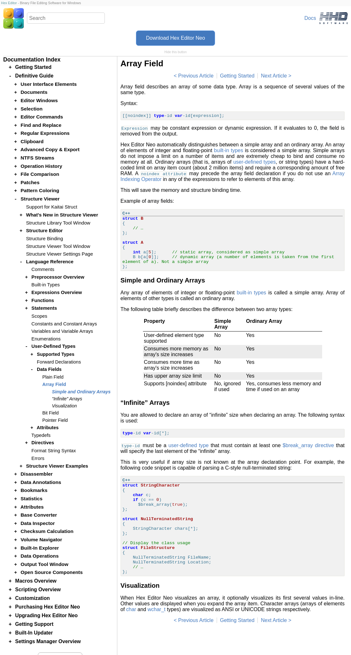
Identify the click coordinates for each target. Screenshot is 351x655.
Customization (32, 598)
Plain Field (52, 377)
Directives (42, 442)
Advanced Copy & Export (50, 149)
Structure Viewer (40, 198)
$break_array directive (308, 445)
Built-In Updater (34, 632)
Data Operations (40, 556)
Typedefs (41, 435)
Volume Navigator (41, 539)
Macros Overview (35, 581)
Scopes (39, 316)
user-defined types (254, 162)
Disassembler (37, 474)
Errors (37, 458)
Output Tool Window (44, 564)
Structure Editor (44, 230)
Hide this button (175, 52)
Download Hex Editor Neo (175, 38)
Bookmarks (34, 490)
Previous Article (195, 75)
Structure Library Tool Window (58, 222)
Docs (310, 18)
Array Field (54, 384)
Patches (30, 182)
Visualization (64, 405)
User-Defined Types (53, 346)
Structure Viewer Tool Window (58, 246)
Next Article (274, 75)
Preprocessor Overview (57, 277)
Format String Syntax (53, 450)
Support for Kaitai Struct (51, 206)
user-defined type (188, 445)
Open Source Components (52, 572)
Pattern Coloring (40, 190)
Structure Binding (44, 238)
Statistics (31, 498)
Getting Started (237, 75)
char (131, 609)
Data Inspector (38, 523)
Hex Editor (9, 3)
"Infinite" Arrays (67, 398)
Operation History (41, 166)
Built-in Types (45, 284)
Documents (34, 92)
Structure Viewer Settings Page (59, 254)
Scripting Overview (38, 589)
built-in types (228, 150)
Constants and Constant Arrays (64, 323)
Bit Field (50, 412)
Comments (42, 269)
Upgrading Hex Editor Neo (46, 615)
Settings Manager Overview (48, 641)
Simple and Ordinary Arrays (81, 391)
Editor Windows (39, 100)
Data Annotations (41, 482)
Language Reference (49, 261)
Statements (44, 308)
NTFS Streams (37, 157)
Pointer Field (55, 420)
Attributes (47, 427)
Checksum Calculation (47, 531)
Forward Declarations (59, 361)
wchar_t (156, 609)
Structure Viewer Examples (57, 466)
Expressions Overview (56, 292)
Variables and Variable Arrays (62, 331)
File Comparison (40, 174)
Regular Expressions (45, 133)
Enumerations (46, 338)
